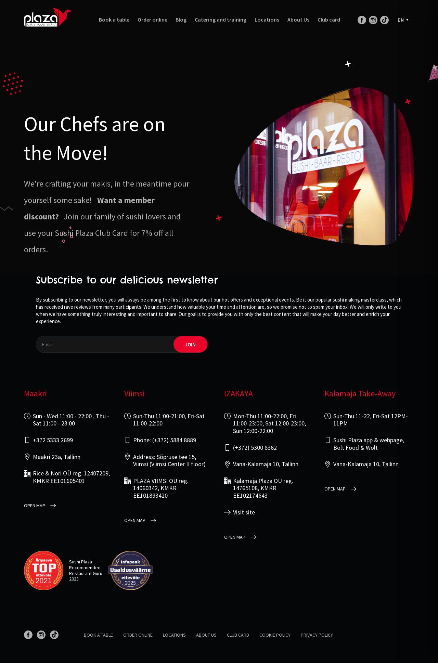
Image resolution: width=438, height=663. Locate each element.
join (190, 344)
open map (34, 506)
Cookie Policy (275, 635)
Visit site (244, 512)
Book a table (114, 19)
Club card (329, 19)
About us (206, 635)
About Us (298, 19)
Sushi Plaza (80, 562)
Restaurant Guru (85, 573)
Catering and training (220, 19)
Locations (267, 19)
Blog (181, 19)
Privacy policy (317, 635)
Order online (152, 19)
